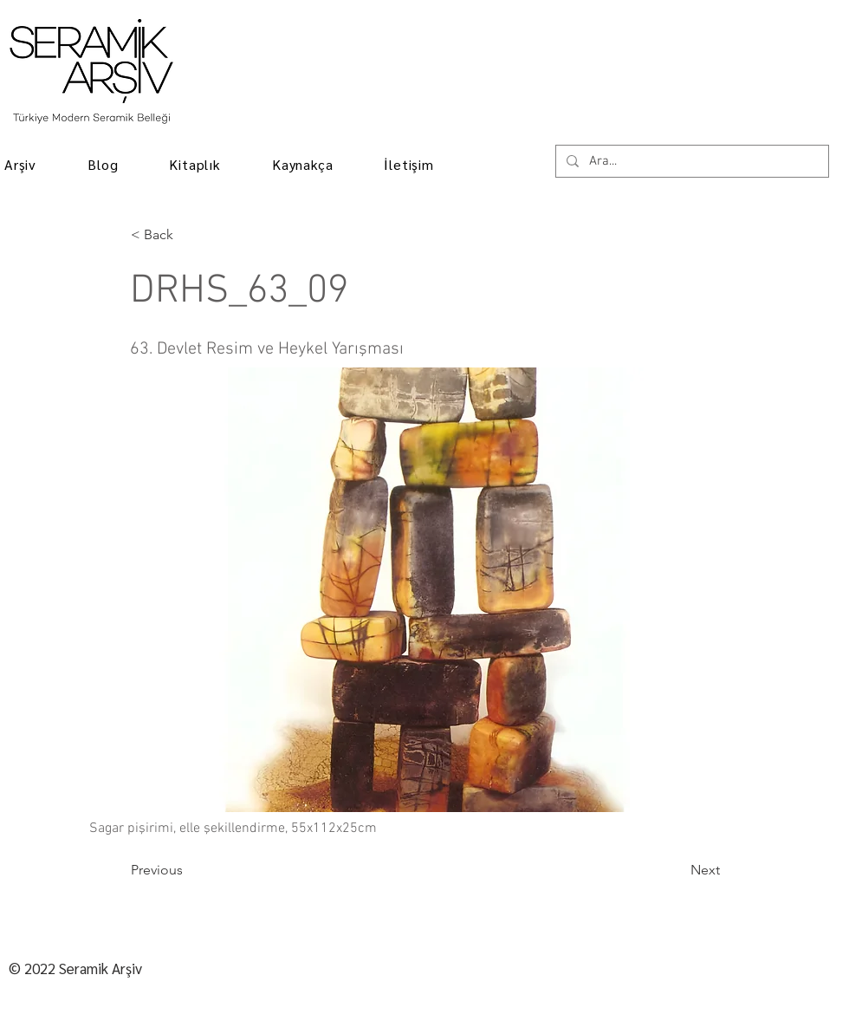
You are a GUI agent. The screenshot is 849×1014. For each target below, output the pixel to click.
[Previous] (188, 870)
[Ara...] (690, 162)
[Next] (676, 870)
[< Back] (188, 235)
